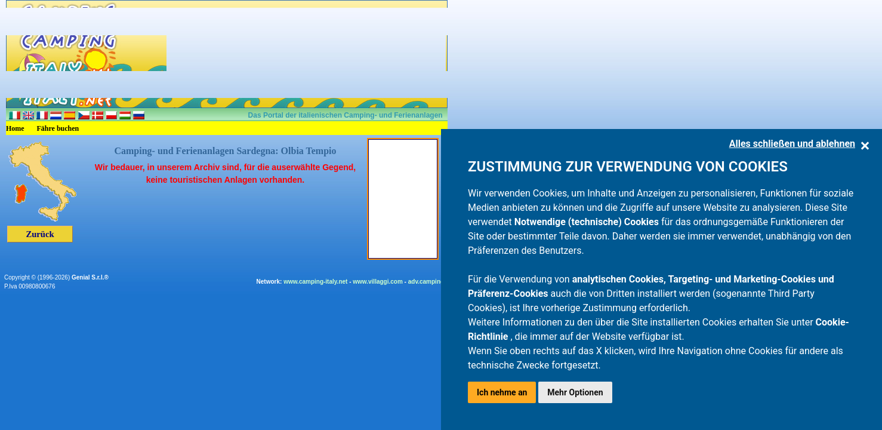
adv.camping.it (428, 281)
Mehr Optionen (575, 392)
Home (15, 128)
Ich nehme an (502, 392)
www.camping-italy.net (315, 281)
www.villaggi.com (378, 281)
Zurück (40, 234)
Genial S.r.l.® (90, 277)
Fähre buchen (58, 128)
